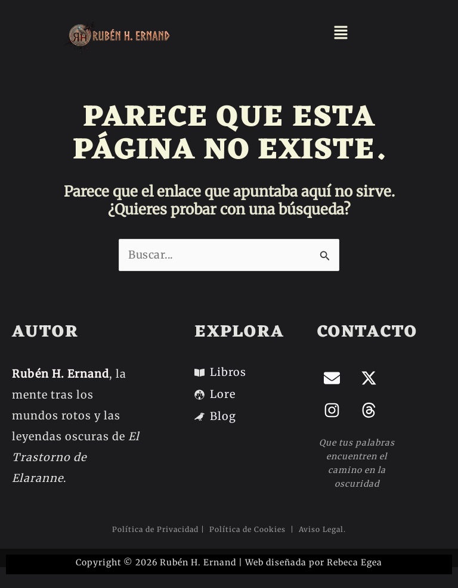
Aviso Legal (320, 529)
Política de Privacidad (155, 529)
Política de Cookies (248, 529)
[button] (340, 33)
